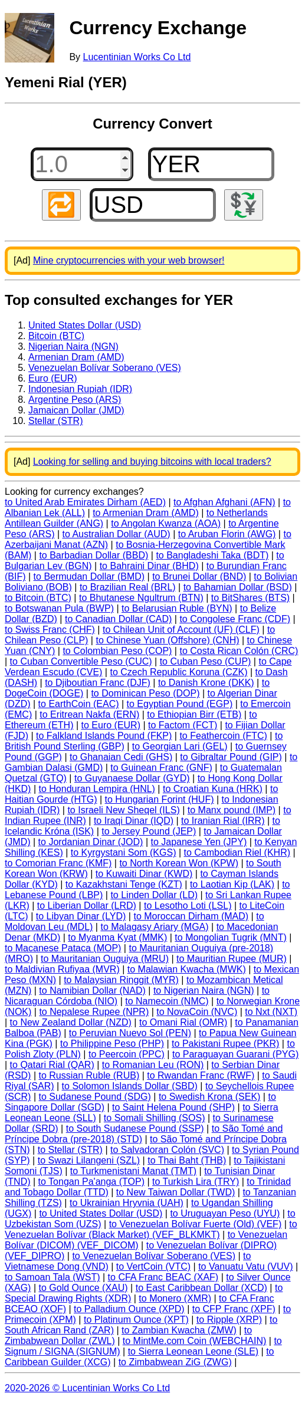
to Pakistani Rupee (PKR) (225, 1044)
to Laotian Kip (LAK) (232, 884)
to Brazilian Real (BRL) (128, 587)
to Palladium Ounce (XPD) (129, 1309)
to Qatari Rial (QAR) (52, 1065)
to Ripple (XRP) (229, 1320)
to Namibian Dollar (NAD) (92, 990)
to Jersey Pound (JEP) (148, 831)
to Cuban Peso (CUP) (205, 661)
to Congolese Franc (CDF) (234, 619)
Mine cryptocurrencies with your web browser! (129, 260)
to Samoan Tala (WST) (52, 1277)
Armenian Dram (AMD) (76, 357)
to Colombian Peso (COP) (117, 651)
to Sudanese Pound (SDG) (94, 1097)
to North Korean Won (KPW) (178, 863)
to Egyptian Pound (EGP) (180, 704)
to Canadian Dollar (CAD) (118, 619)
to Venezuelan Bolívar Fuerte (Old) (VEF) (195, 1224)
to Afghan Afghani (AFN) (224, 502)
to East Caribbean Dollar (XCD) (201, 1288)
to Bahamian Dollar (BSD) (237, 587)
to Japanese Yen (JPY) (198, 842)
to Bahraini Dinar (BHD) (149, 566)
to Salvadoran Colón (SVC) (167, 1150)
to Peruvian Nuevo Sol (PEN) (130, 1033)
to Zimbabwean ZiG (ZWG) (175, 1362)
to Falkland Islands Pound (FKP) (104, 736)
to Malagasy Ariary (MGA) (154, 927)
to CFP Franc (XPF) (234, 1309)
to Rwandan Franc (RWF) (200, 1075)
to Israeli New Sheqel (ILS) (123, 810)
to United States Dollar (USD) (100, 1213)
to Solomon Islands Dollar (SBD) (130, 1086)
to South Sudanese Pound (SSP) (135, 1128)
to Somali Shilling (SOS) (154, 1118)
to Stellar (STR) (70, 1150)
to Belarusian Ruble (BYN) (177, 608)
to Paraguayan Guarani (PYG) (235, 1054)
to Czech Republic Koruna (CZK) (178, 672)
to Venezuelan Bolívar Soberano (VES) (153, 1256)
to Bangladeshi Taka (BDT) (212, 555)
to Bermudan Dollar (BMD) (89, 576)
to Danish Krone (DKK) (206, 683)
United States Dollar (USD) (84, 325)
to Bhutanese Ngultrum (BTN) (141, 598)
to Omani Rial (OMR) (183, 1022)
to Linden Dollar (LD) (154, 895)
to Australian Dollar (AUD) (116, 534)
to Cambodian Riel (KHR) (237, 852)
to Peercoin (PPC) (126, 1054)
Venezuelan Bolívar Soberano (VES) (104, 368)
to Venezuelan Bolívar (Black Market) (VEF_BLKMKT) (151, 1229)
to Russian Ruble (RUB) (88, 1075)
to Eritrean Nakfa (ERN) (89, 714)
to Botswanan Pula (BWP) (59, 608)
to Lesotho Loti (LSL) (188, 906)
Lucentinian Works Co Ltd (137, 57)
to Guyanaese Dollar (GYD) (132, 778)
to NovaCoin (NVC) (196, 1012)
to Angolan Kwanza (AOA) (166, 523)
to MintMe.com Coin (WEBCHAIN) (195, 1341)
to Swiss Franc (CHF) (50, 630)
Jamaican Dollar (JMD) (76, 410)
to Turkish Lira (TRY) (195, 1182)
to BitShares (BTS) (250, 598)
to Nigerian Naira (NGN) (203, 990)
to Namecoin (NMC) (166, 1001)
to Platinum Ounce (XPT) (136, 1320)
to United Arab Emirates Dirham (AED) (85, 502)
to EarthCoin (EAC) (78, 704)
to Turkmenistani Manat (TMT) (133, 1171)
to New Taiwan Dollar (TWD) (175, 1192)
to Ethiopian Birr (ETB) (194, 714)
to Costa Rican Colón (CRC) (238, 651)
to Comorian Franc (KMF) (58, 863)
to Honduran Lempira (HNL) (96, 789)
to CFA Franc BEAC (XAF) (163, 1277)
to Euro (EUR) (110, 725)
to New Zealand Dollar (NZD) (71, 1022)
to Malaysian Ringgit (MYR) (121, 980)
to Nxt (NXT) (271, 1012)
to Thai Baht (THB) (186, 1160)
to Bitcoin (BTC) (38, 598)
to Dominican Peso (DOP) (145, 693)
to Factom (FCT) (182, 725)
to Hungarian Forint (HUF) (159, 799)
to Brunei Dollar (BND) (199, 576)
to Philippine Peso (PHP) (112, 1044)
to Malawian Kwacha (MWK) (186, 969)
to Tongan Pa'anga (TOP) (91, 1182)
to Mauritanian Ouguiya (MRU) (105, 959)
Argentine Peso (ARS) (74, 400)
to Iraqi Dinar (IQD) (133, 821)
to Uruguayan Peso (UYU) (225, 1213)
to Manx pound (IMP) (232, 810)
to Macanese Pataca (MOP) (63, 948)
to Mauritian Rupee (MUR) (231, 959)
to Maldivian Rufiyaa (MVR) (62, 969)
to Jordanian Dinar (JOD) (90, 842)
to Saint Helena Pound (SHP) (173, 1107)
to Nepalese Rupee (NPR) (94, 1012)
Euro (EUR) (52, 378)
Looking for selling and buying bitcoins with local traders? (152, 461)
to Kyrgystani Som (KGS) (123, 852)
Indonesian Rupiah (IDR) (80, 389)
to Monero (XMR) (175, 1298)
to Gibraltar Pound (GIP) (231, 757)
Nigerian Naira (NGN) (73, 346)
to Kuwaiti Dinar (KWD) (144, 874)
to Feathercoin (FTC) (223, 736)
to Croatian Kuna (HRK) (213, 789)
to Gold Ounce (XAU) (83, 1288)
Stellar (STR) (55, 421)
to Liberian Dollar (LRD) (86, 906)
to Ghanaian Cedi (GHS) (121, 757)
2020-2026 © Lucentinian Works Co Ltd (87, 1388)
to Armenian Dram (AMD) (146, 513)
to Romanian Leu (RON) (153, 1065)
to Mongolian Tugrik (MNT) (230, 937)
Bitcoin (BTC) (56, 336)
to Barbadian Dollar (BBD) (93, 555)
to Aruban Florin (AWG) (227, 534)
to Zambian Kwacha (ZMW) (179, 1330)
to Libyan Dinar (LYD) (81, 916)
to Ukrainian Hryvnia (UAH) (126, 1203)
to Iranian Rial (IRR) (222, 821)
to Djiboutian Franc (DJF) (97, 683)
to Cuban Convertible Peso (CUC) (81, 661)
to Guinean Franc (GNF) (161, 768)
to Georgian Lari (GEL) (180, 746)
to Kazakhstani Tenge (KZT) (123, 884)
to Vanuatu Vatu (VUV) (245, 1266)
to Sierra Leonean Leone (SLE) (193, 1351)
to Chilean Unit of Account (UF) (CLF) (181, 630)
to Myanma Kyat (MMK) (117, 937)
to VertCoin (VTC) (153, 1266)
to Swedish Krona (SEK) (210, 1097)
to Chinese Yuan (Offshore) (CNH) (167, 640)
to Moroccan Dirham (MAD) (190, 916)
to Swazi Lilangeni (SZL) (89, 1160)
